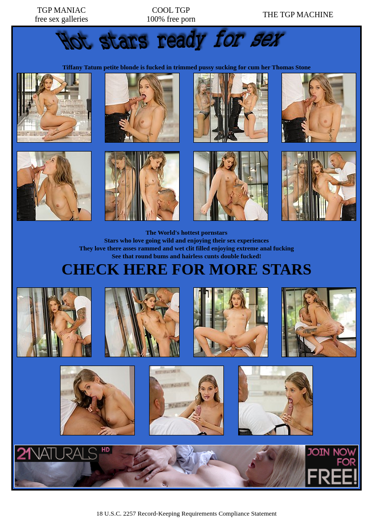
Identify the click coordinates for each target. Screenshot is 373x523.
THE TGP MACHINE (298, 14)
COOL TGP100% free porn (171, 14)
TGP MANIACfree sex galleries (61, 14)
